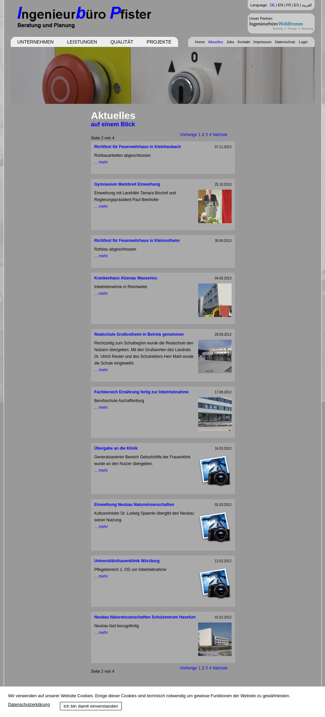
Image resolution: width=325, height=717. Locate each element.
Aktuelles (215, 42)
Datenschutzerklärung (29, 704)
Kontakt (244, 42)
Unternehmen (35, 42)
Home (200, 42)
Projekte (159, 42)
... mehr (101, 162)
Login (303, 42)
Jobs (230, 42)
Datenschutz (285, 42)
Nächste (220, 134)
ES (296, 5)
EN (280, 5)
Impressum (262, 42)
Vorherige (188, 134)
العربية (307, 5)
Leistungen (82, 42)
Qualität (121, 42)
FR (288, 5)
